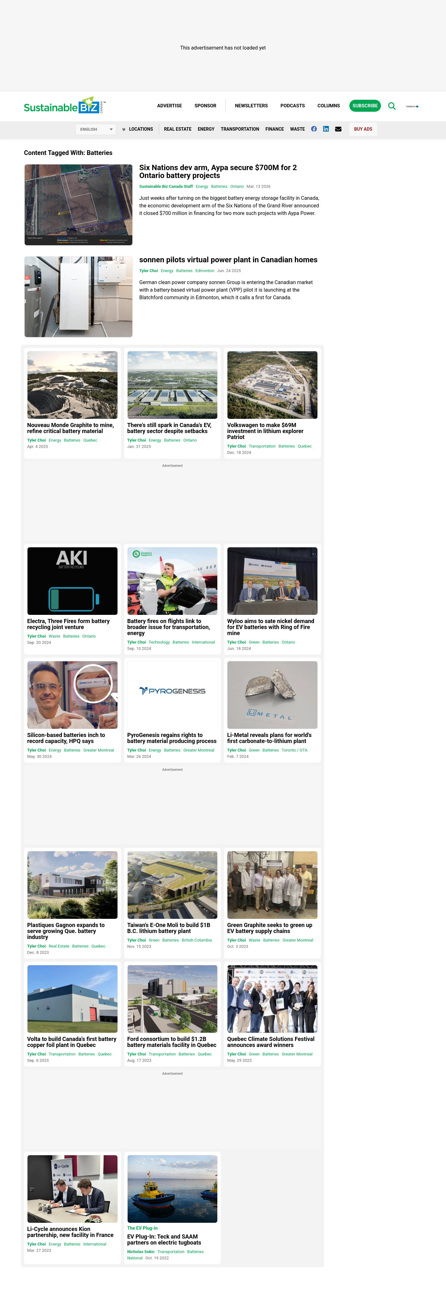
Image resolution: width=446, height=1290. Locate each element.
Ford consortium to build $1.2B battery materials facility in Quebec (172, 1042)
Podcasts (292, 106)
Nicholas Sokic (141, 1251)
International (203, 642)
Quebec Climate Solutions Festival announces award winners (271, 1042)
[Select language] (95, 129)
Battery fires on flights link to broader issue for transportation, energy (168, 627)
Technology (159, 642)
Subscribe (365, 106)
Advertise (169, 106)
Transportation (240, 129)
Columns (328, 106)
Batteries (219, 186)
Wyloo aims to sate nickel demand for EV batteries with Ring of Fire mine (270, 627)
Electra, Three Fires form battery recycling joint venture (68, 624)
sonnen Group (224, 282)
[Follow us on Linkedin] (329, 128)
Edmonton (205, 270)
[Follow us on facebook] (317, 128)
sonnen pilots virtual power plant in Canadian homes (228, 259)
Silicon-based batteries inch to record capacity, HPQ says (66, 738)
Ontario (237, 186)
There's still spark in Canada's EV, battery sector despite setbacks (169, 428)
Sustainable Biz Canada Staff (166, 186)
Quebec (90, 440)
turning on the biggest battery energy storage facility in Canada (248, 198)
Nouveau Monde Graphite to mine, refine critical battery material (70, 428)
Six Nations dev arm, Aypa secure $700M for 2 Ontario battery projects (218, 171)
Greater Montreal (98, 750)
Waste (297, 129)
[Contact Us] (341, 129)
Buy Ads (363, 129)
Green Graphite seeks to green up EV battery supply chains (269, 928)
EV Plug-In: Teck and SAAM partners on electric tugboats (164, 1239)
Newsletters (251, 106)
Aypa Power (301, 213)
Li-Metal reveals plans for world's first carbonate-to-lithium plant (269, 738)
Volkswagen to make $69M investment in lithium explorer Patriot (265, 431)
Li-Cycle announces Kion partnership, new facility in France (70, 1232)
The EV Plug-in (142, 1228)
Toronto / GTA (294, 750)
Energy (206, 129)
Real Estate (177, 129)
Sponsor (205, 106)
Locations (137, 129)
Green (254, 642)
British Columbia (197, 940)
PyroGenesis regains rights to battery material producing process (172, 738)
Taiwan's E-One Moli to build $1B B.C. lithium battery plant (168, 928)
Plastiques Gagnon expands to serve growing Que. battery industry (66, 931)
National (135, 1258)
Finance (275, 129)
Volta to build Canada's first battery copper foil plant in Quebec (72, 1042)
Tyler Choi (148, 270)
